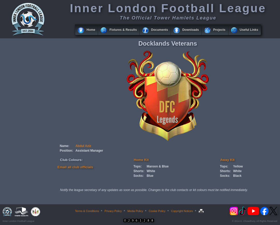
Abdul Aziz (83, 146)
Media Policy (135, 211)
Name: (64, 146)
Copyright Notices (182, 211)
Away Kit (227, 160)
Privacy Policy (113, 211)
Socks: (139, 176)
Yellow (238, 166)
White (151, 171)
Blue (150, 176)
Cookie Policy (157, 211)
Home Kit (141, 160)
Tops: (138, 166)
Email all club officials (75, 167)
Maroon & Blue (158, 166)
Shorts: (139, 171)
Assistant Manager (89, 150)
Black (237, 176)
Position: (66, 150)
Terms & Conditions (87, 211)
